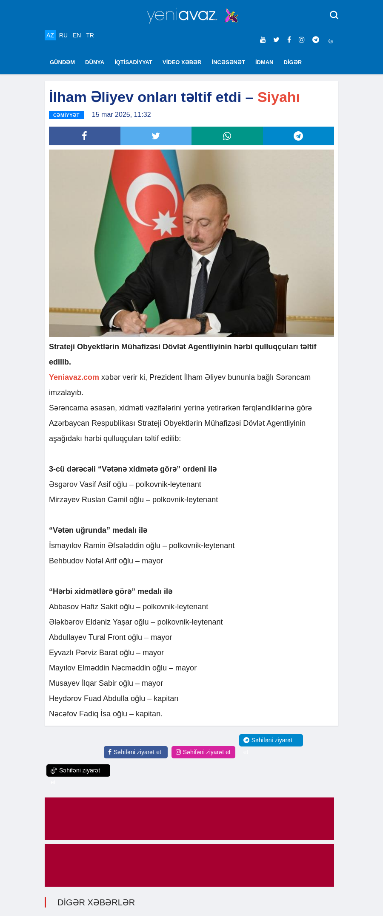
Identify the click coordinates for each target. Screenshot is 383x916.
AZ (50, 35)
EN (77, 35)
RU (63, 35)
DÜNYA (94, 62)
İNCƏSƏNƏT (228, 62)
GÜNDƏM (62, 62)
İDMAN (264, 62)
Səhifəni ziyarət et (134, 752)
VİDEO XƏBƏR (182, 62)
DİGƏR (293, 62)
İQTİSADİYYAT (133, 62)
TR (90, 35)
